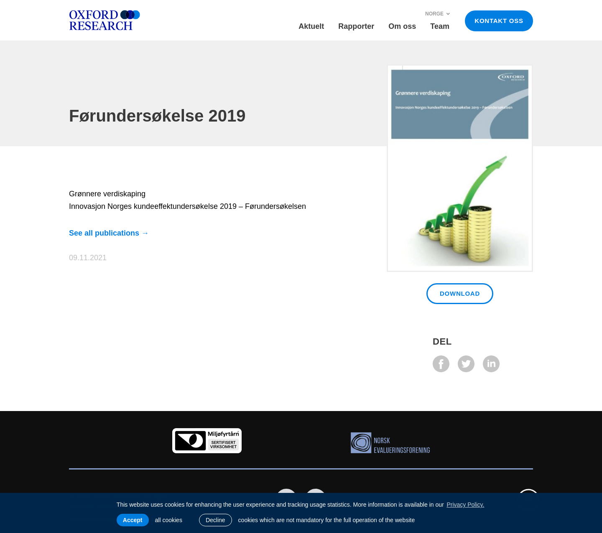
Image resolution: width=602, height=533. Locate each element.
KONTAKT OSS (498, 20)
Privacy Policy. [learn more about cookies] (465, 504)
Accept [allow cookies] (133, 520)
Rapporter (356, 26)
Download (460, 293)
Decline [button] (215, 520)
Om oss (402, 26)
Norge (437, 14)
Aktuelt (311, 26)
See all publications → (109, 233)
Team (439, 26)
